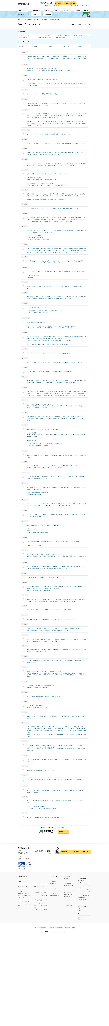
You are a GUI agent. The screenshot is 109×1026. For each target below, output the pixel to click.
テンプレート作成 (23, 74)
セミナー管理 (22, 67)
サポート (36, 55)
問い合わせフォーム (53, 77)
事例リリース (67, 988)
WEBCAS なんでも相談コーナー (40, 19)
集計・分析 (65, 53)
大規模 (35, 72)
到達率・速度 (52, 48)
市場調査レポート (82, 991)
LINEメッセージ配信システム (44, 37)
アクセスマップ (67, 972)
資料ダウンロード (57, 2)
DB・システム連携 (67, 48)
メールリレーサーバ (22, 980)
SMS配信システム (23, 37)
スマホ (64, 50)
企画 (64, 45)
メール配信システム (24, 35)
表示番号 (21, 79)
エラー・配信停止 (23, 53)
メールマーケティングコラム (84, 972)
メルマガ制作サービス (61, 37)
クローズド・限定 (82, 60)
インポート (80, 72)
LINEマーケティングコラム (84, 976)
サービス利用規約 (67, 1017)
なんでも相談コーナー (55, 987)
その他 (50, 79)
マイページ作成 (81, 74)
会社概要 (66, 970)
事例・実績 (65, 55)
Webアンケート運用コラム (83, 974)
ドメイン (21, 60)
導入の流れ (80, 55)
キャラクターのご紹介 (69, 976)
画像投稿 (65, 60)
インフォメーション (68, 992)
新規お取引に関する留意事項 (58, 1017)
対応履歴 (36, 70)
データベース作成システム (80, 35)
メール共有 (70, 5)
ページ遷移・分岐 (82, 65)
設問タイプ (36, 62)
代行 (79, 45)
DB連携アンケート (53, 74)
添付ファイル (66, 57)
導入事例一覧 (53, 975)
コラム (89, 5)
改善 (50, 45)
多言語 (35, 60)
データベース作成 (83, 5)
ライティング (66, 77)
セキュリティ (22, 55)
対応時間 (65, 72)
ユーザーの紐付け (53, 70)
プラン (79, 67)
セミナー (66, 990)
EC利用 (21, 62)
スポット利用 (81, 53)
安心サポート (29, 19)
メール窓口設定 (52, 67)
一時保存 (65, 62)
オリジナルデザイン (38, 65)
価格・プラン (22, 57)
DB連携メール (37, 77)
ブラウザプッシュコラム (83, 980)
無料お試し (73, 2)
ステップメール (37, 53)
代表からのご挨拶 (68, 974)
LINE (78, 5)
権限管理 (21, 72)
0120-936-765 (49, 922)
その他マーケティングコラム (84, 982)
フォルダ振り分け (67, 65)
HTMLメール (81, 50)
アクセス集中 (22, 65)
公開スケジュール (82, 70)
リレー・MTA (81, 57)
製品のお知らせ (67, 984)
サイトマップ (32, 1017)
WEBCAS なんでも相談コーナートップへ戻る (79, 24)
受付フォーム (52, 62)
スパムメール (52, 72)
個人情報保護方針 (39, 1017)
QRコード (21, 48)
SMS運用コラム (81, 978)
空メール (36, 45)
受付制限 (36, 48)
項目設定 (21, 77)
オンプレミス (37, 57)
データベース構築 (23, 70)
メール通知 (65, 67)
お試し (50, 55)
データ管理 (36, 74)
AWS (50, 57)
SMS (75, 5)
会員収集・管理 (52, 53)
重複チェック (81, 62)
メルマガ (80, 993)
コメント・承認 (66, 70)
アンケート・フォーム (62, 5)
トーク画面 (22, 45)
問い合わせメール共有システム (63, 35)
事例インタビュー (68, 986)
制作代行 (51, 65)
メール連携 (65, 74)
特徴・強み (51, 60)
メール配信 (54, 5)
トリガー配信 (52, 50)
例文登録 (80, 77)
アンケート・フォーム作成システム (46, 35)
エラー (35, 79)
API (35, 50)
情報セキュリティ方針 (47, 1017)
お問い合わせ (66, 2)
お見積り (80, 1001)
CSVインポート (81, 48)
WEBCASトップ (21, 19)
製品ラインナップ (22, 9)
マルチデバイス (37, 67)
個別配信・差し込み (24, 50)
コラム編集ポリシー (75, 1017)
